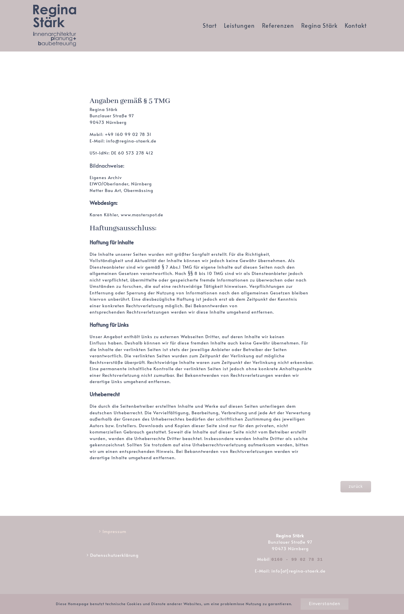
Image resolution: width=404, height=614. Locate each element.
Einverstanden (324, 603)
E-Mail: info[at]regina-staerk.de (290, 570)
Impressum (114, 531)
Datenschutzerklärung (114, 555)
